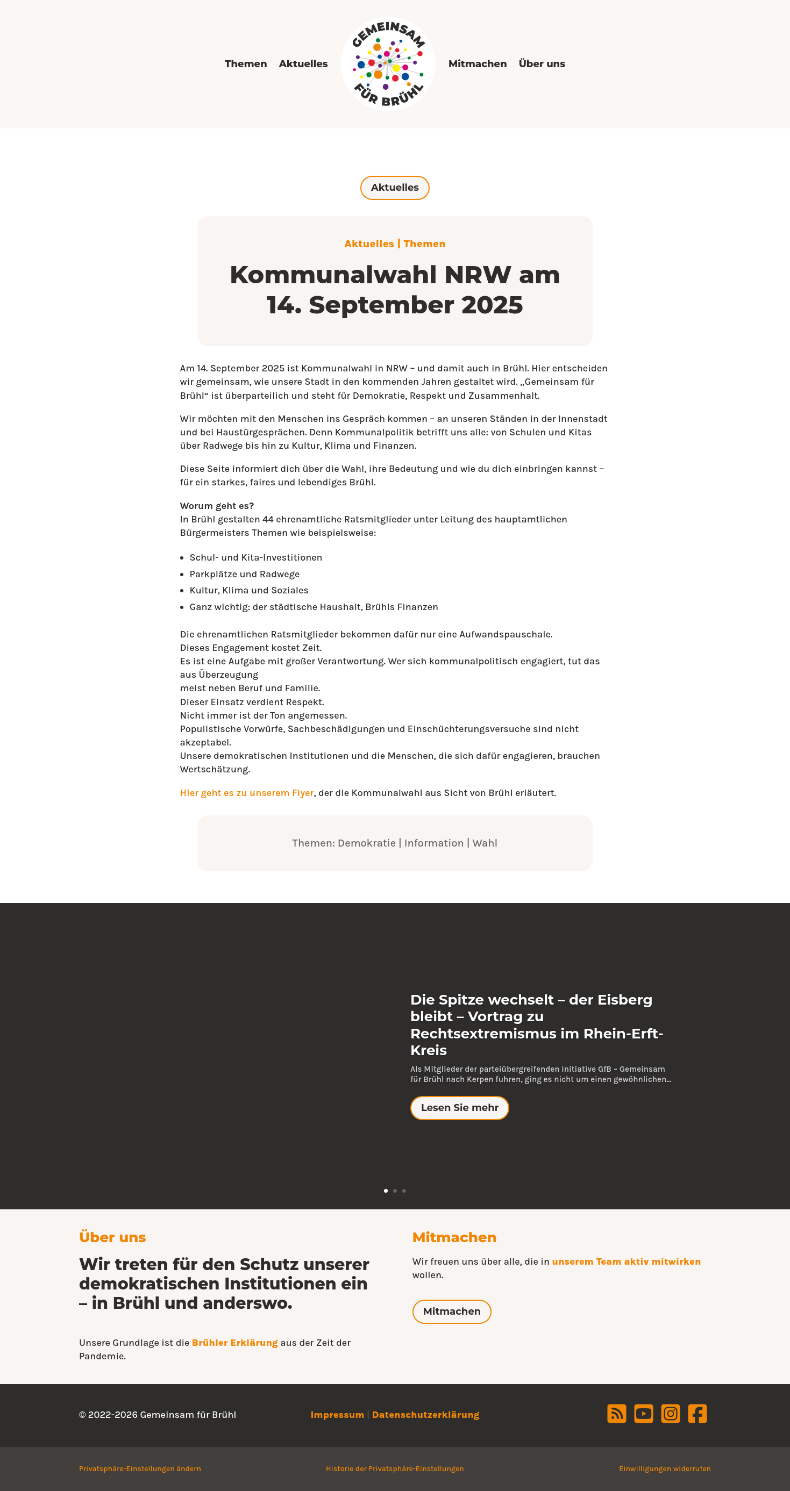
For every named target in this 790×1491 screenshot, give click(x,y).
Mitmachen (478, 64)
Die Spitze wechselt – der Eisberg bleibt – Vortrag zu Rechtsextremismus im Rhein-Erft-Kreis (537, 1025)
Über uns (542, 64)
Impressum (337, 1415)
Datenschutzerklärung (426, 1415)
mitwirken (676, 1261)
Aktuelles (303, 64)
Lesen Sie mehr (460, 1108)
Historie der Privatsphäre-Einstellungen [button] (395, 1468)
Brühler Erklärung (235, 1343)
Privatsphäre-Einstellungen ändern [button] (140, 1468)
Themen (246, 64)
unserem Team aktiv (601, 1261)
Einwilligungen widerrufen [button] (665, 1468)
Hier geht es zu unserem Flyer (247, 793)
